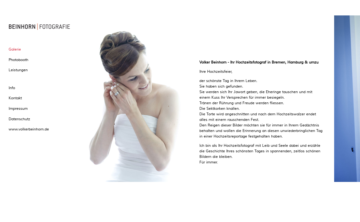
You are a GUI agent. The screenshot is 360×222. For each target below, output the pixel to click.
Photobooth (18, 60)
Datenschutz (19, 119)
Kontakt (15, 98)
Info (12, 88)
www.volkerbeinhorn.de (29, 129)
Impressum (18, 108)
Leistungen (18, 70)
